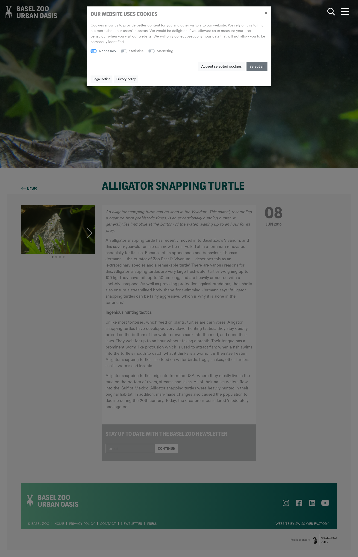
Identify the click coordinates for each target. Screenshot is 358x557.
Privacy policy (126, 79)
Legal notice (101, 79)
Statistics (136, 51)
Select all (256, 66)
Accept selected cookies (221, 66)
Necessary (107, 51)
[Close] (266, 12)
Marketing (164, 51)
